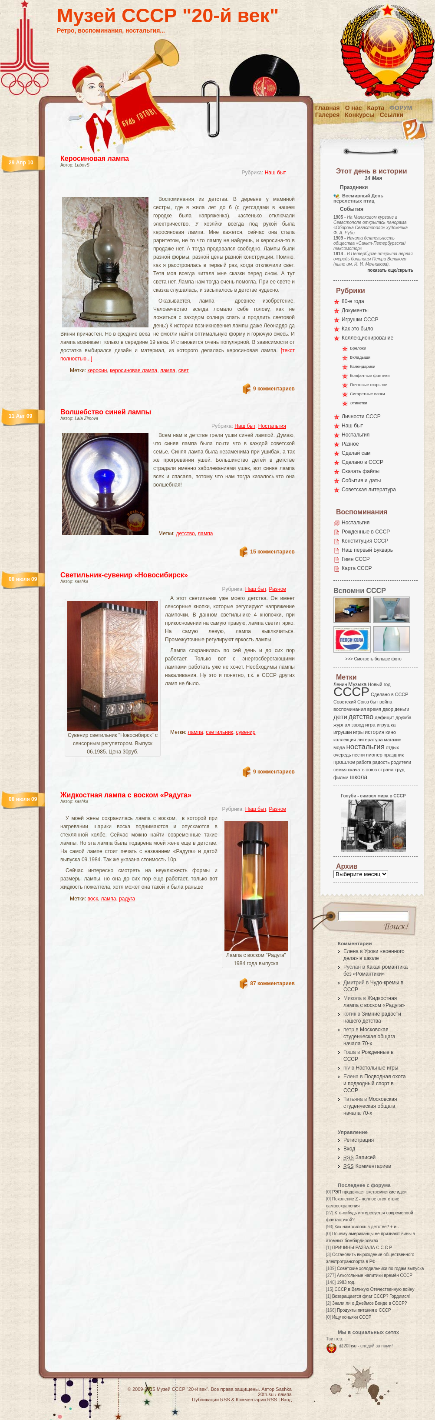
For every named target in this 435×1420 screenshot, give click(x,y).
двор (387, 709)
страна (385, 769)
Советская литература (369, 490)
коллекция (344, 739)
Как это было (357, 329)
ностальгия (365, 747)
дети (340, 716)
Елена (351, 951)
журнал (341, 724)
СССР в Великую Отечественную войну (374, 1289)
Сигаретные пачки (367, 393)
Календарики (362, 366)
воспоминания (349, 709)
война (385, 701)
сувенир (246, 732)
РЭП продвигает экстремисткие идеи (369, 1192)
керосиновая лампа (133, 370)
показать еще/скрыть (390, 270)
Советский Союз (351, 701)
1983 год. (346, 1282)
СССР (351, 691)
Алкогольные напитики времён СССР (374, 1275)
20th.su (266, 1394)
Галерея (327, 114)
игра (370, 724)
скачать (356, 769)
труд (399, 769)
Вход (349, 1149)
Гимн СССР (356, 559)
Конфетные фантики (370, 375)
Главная (327, 107)
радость (381, 762)
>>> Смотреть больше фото (373, 659)
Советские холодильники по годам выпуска (380, 1268)
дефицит (384, 717)
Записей (359, 1157)
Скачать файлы (360, 471)
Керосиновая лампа (94, 158)
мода (339, 747)
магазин (392, 739)
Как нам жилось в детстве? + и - (366, 1226)
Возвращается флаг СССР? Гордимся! (371, 1296)
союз (371, 769)
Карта (376, 107)
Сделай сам (356, 453)
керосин (97, 370)
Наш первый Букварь (367, 550)
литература (370, 739)
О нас (353, 107)
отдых (392, 747)
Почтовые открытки (369, 384)
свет (183, 370)
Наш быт (275, 173)
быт (374, 701)
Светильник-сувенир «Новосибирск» (124, 575)
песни (358, 754)
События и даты (361, 480)
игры (358, 732)
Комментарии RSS (256, 1399)
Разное (277, 589)
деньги (402, 709)
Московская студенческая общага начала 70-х (369, 1037)
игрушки (342, 732)
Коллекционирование (367, 338)
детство (185, 533)
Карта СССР (357, 568)
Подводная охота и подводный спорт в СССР (374, 1083)
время (374, 709)
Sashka (284, 1389)
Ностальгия (272, 426)
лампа (167, 370)
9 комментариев (274, 389)
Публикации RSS (211, 1399)
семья (339, 769)
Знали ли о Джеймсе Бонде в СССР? (369, 1303)
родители (401, 762)
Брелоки (358, 348)
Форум (400, 107)
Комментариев (367, 1166)
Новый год (379, 684)
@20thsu (347, 1345)
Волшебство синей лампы (105, 412)
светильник (219, 732)
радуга (127, 899)
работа (363, 762)
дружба (403, 717)
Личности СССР (361, 416)
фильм (341, 777)
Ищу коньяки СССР (352, 1317)
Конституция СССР (365, 541)
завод (358, 724)
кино (391, 732)
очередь (342, 754)
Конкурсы (359, 114)
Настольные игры (377, 1068)
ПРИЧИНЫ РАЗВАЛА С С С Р (362, 1247)
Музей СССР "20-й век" (168, 15)
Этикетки (358, 402)
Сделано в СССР (362, 462)
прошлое (344, 762)
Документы (355, 310)
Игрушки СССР (360, 320)
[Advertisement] (209, 513)
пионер (374, 754)
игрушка (386, 724)
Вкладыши (360, 357)
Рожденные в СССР (366, 532)
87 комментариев (272, 983)
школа (358, 776)
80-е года (353, 301)
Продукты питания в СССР (364, 1310)
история (375, 732)
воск (93, 899)
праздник (394, 754)
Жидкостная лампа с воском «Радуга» (125, 795)
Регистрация (358, 1140)
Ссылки (391, 114)
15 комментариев (272, 552)
